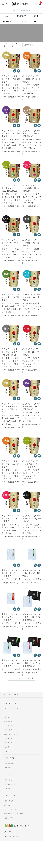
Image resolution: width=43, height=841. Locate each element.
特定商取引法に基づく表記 (13, 814)
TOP (5, 694)
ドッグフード (9, 726)
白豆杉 (6, 747)
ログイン (16, 10)
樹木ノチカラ (9, 743)
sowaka (7, 713)
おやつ (35, 21)
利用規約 (7, 805)
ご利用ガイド (9, 818)
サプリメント (21, 21)
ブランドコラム (9, 784)
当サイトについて (10, 780)
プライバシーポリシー (12, 809)
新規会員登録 (25, 10)
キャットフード (9, 730)
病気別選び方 (21, 16)
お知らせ (7, 788)
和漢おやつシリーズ (11, 734)
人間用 (6, 751)
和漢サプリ (8, 738)
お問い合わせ (9, 801)
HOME (7, 16)
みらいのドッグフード (12, 708)
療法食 (35, 16)
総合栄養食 (7, 21)
